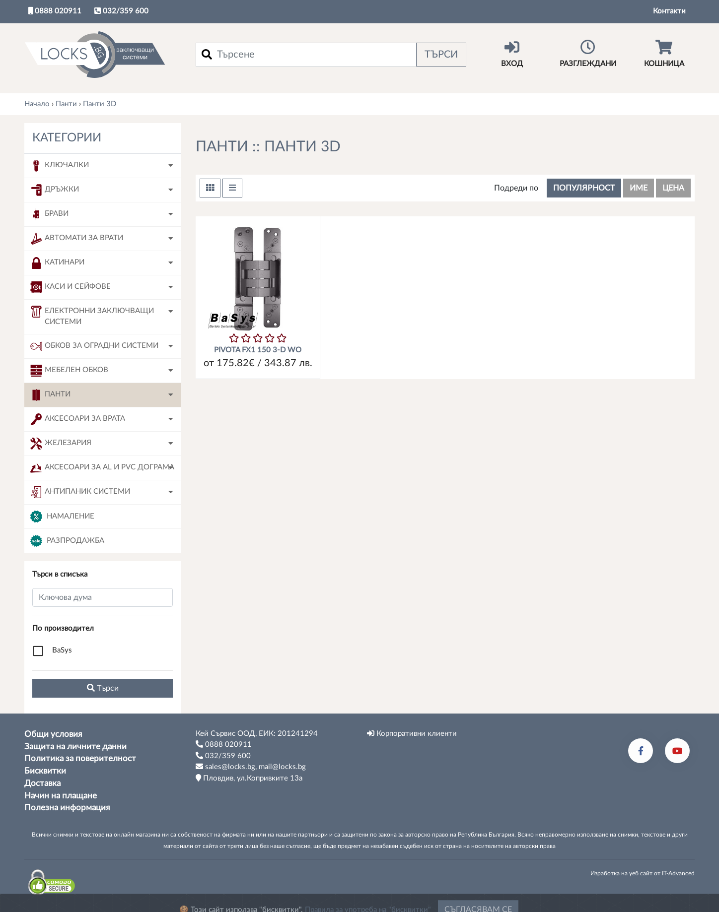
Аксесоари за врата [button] (77, 419)
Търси (441, 55)
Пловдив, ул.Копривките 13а (249, 778)
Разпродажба (67, 541)
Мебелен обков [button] (69, 371)
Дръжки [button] (54, 190)
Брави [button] (49, 214)
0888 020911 (54, 11)
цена (673, 188)
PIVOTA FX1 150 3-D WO (257, 350)
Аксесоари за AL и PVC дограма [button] (102, 468)
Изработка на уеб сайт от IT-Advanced (642, 873)
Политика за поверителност (80, 759)
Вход (511, 53)
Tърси (103, 688)
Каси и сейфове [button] (70, 287)
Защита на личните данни (75, 747)
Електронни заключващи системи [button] (92, 316)
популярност (584, 188)
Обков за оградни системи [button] (94, 346)
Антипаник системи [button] (80, 492)
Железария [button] (60, 444)
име (638, 188)
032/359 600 (121, 11)
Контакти (669, 11)
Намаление (62, 516)
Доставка (42, 783)
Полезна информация (67, 808)
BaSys (62, 650)
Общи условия (53, 734)
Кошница (664, 53)
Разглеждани (587, 53)
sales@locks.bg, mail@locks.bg (251, 767)
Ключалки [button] (59, 166)
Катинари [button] (57, 263)
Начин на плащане (60, 796)
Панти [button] (50, 395)
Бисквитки (45, 771)
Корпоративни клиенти (412, 733)
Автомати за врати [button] (76, 239)
